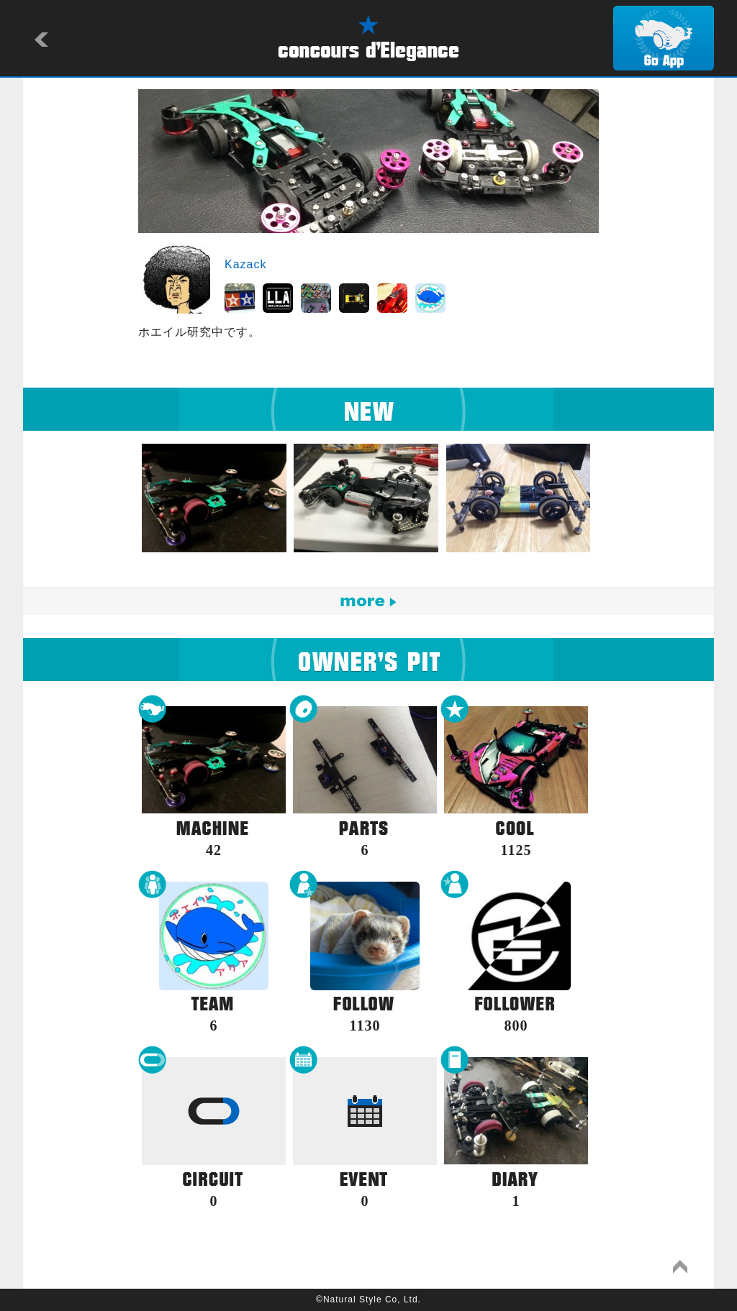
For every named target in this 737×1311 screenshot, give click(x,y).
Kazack (245, 264)
